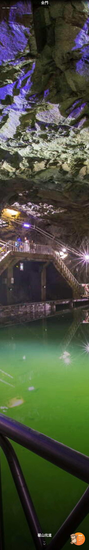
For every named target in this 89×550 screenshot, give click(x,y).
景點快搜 (14, 8)
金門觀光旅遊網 (44, 3)
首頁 (3, 8)
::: (0, 1)
